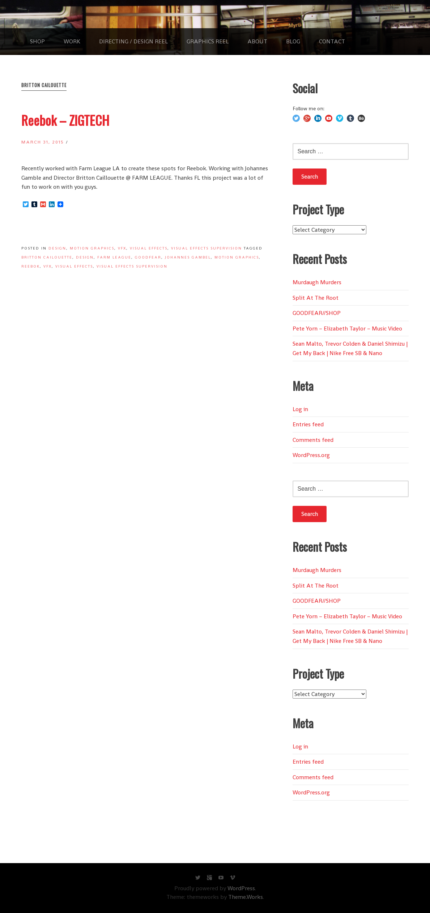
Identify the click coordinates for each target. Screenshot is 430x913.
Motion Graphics (92, 248)
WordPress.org (311, 455)
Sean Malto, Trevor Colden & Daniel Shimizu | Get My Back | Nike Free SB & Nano (350, 348)
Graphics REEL (208, 41)
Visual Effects (148, 248)
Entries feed (308, 424)
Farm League (114, 257)
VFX (122, 248)
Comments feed (313, 440)
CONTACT (332, 41)
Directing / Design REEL (133, 41)
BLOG (293, 41)
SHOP (37, 41)
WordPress (241, 888)
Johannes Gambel (188, 257)
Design (57, 248)
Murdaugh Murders (317, 282)
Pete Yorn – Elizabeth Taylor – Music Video (347, 328)
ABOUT (257, 41)
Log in (300, 409)
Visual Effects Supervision (206, 248)
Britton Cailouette (46, 257)
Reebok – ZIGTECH (65, 119)
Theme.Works (245, 897)
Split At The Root (316, 298)
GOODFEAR (148, 257)
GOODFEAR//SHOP (317, 313)
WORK (72, 41)
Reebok (30, 266)
